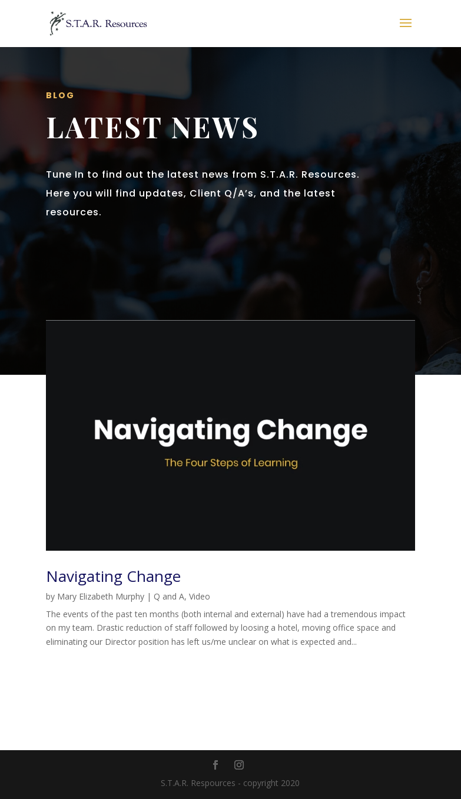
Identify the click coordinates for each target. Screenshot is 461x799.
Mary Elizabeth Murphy (100, 596)
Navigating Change (113, 576)
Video (199, 596)
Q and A (169, 596)
